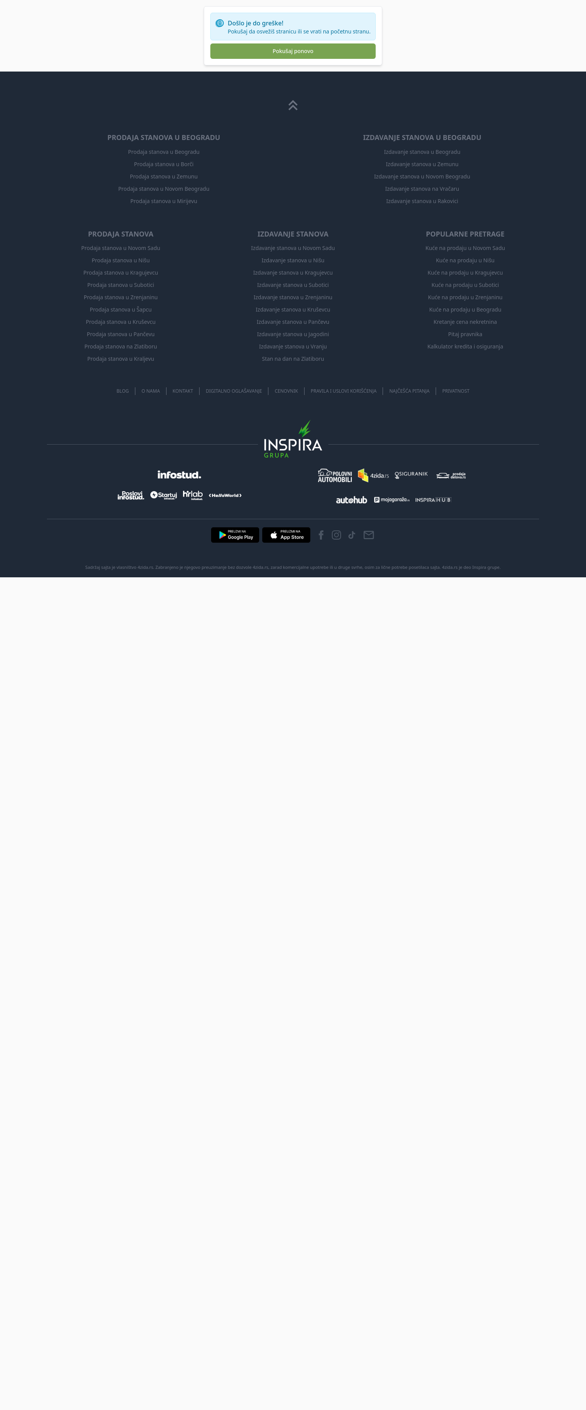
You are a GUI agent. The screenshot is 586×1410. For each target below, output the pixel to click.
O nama (151, 391)
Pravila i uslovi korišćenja (344, 391)
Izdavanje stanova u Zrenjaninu (292, 297)
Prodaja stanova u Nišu (121, 260)
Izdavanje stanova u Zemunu (422, 164)
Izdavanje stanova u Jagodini (293, 334)
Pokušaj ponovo (293, 51)
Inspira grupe (485, 567)
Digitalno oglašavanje (234, 391)
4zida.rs (450, 567)
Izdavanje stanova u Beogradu (422, 151)
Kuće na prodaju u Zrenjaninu (465, 297)
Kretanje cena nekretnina (465, 321)
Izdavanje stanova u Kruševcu (293, 309)
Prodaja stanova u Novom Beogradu (163, 188)
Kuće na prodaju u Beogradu (465, 309)
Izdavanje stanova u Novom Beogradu (422, 176)
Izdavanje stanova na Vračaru (422, 188)
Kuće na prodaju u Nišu (465, 260)
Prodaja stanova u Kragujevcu (120, 272)
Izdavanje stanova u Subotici (293, 284)
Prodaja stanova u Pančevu (121, 334)
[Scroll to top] (293, 105)
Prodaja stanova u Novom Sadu (120, 248)
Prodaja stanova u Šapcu (121, 309)
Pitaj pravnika (465, 334)
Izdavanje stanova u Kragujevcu (293, 272)
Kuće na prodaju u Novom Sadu (465, 248)
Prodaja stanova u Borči (164, 164)
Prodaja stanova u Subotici (120, 284)
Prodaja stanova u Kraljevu (120, 358)
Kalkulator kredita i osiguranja (465, 346)
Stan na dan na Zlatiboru (293, 358)
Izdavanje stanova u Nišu (293, 260)
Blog (123, 391)
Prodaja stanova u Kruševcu (120, 321)
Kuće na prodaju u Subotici (465, 284)
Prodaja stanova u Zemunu (164, 176)
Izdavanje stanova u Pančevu (293, 321)
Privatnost (455, 391)
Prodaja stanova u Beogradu (164, 151)
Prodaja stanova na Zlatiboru (121, 346)
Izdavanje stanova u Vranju (293, 346)
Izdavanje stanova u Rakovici (422, 201)
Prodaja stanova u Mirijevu (163, 201)
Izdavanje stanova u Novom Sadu (293, 248)
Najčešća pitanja (409, 391)
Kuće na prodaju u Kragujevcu (465, 272)
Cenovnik (286, 391)
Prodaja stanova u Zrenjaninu (121, 297)
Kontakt (183, 391)
